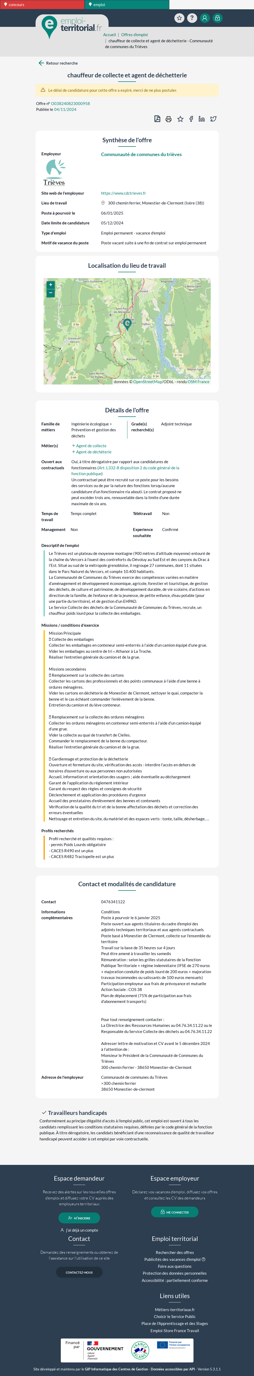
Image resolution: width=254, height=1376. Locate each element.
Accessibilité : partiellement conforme (175, 1280)
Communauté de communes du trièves (141, 154)
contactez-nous (79, 1272)
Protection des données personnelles (175, 1273)
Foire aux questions (175, 1266)
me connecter (175, 1212)
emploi (97, 4)
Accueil (109, 34)
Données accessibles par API (173, 1369)
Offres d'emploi (134, 34)
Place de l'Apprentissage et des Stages (174, 1323)
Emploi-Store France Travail (174, 1330)
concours (14, 4)
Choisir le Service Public (175, 1316)
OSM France (198, 381)
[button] (127, 325)
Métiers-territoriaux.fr (175, 1309)
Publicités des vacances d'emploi (172, 1259)
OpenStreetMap (147, 381)
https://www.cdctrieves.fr (123, 193)
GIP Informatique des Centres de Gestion (116, 1369)
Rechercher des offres (175, 1252)
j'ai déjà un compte (79, 1230)
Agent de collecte (88, 445)
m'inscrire (79, 1218)
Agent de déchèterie (91, 451)
